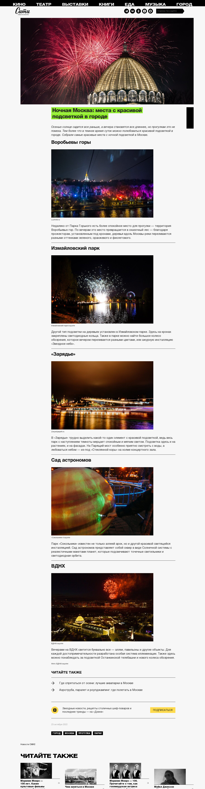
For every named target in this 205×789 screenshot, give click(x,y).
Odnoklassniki (138, 11)
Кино (19, 4)
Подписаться (163, 710)
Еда (129, 4)
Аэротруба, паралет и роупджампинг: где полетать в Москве (101, 689)
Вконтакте (190, 117)
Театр (43, 4)
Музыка (155, 4)
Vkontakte (132, 11)
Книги (106, 4)
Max (150, 11)
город (57, 733)
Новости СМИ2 (27, 744)
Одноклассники (190, 125)
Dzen (144, 11)
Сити (22, 11)
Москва (69, 733)
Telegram (126, 11)
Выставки (75, 4)
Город (184, 4)
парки (98, 733)
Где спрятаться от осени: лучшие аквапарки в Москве (96, 683)
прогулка (84, 733)
